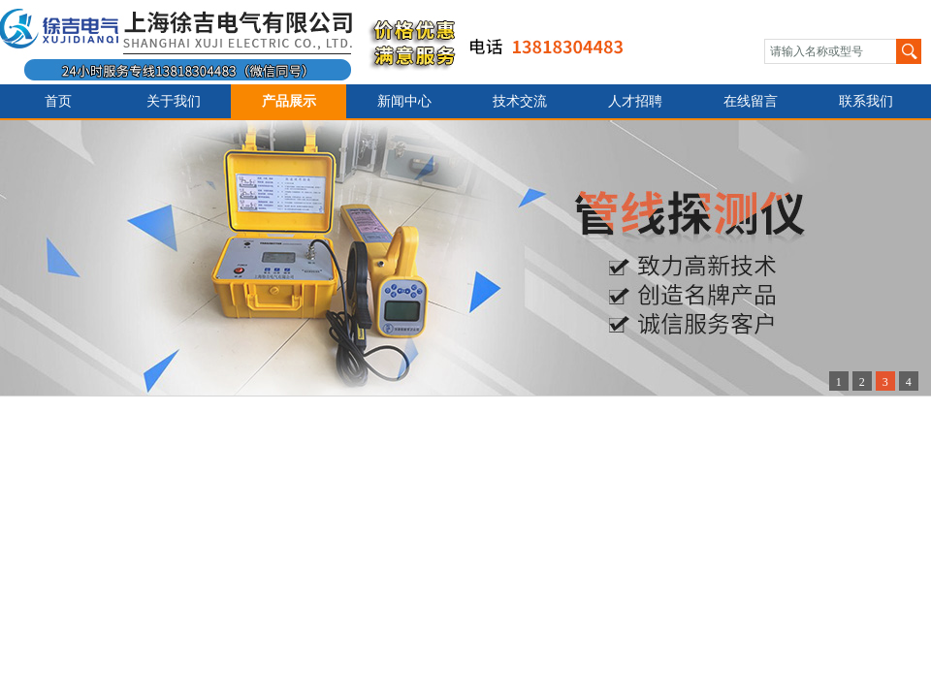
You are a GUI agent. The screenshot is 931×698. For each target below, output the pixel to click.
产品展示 (289, 101)
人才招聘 (635, 101)
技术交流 (520, 101)
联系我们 (866, 101)
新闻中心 (404, 101)
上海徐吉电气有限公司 (323, 42)
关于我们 (173, 101)
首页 (58, 101)
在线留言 (750, 101)
